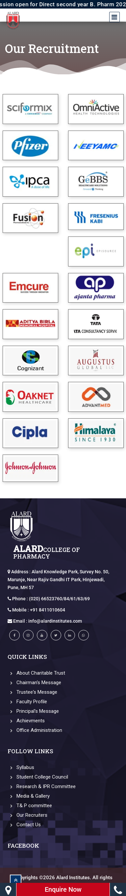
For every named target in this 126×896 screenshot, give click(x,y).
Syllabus (21, 767)
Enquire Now (63, 889)
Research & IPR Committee (42, 786)
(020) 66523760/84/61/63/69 (59, 598)
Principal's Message (33, 711)
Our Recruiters (27, 815)
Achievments (26, 721)
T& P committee (30, 806)
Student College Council (38, 777)
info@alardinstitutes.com (55, 621)
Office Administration (35, 730)
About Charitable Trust (36, 673)
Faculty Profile (27, 702)
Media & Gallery (29, 796)
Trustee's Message (32, 692)
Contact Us (24, 825)
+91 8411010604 (47, 609)
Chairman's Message (34, 682)
